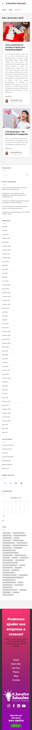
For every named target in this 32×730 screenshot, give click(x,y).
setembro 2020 (6, 420)
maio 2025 (5, 226)
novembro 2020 (6, 413)
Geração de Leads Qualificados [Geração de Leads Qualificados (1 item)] (10, 562)
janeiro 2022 (5, 374)
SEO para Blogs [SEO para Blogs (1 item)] (6, 592)
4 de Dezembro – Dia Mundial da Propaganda (16, 133)
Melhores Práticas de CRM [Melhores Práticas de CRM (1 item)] (9, 582)
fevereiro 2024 (6, 285)
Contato (16, 680)
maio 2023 (5, 316)
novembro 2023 (6, 296)
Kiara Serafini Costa (16, 100)
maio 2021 (5, 389)
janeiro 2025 (5, 242)
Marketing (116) (6, 460)
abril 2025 (4, 230)
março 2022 (5, 366)
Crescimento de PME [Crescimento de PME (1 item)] (22, 542)
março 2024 (5, 281)
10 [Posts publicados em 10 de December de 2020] (20, 507)
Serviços (16, 668)
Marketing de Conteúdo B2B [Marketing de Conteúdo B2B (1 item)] (9, 575)
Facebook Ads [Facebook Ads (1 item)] (6, 557)
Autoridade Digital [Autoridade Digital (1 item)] (7, 537)
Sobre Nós (16, 664)
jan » (3, 520)
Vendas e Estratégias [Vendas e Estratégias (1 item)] (8, 594)
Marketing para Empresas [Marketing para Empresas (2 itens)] (9, 579)
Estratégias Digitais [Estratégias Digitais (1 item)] (7, 555)
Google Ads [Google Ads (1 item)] (22, 565)
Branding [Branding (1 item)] (16, 537)
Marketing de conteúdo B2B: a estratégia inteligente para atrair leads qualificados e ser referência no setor (14, 195)
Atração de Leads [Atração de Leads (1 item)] (7, 535)
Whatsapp (16, 725)
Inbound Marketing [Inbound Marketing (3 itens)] (7, 567)
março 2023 (5, 323)
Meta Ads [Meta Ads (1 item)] (20, 582)
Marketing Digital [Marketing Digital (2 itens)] (23, 575)
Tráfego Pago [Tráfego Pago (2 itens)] (16, 592)
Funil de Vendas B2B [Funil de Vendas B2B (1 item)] (8, 560)
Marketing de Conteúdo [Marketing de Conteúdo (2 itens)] (8, 572)
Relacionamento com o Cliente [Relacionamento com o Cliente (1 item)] (10, 589)
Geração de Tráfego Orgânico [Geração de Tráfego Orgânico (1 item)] (10, 565)
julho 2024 (5, 265)
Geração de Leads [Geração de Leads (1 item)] (20, 560)
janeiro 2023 (5, 327)
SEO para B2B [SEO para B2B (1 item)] (23, 589)
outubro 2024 (6, 253)
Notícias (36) (5, 468)
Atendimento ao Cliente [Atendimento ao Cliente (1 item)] (18, 532)
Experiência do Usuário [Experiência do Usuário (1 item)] (20, 555)
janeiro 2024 (5, 288)
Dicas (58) (4, 453)
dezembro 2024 (6, 246)
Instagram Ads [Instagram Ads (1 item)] (18, 567)
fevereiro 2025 (6, 238)
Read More (8, 96)
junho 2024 (5, 269)
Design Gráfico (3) (7, 449)
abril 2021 (4, 393)
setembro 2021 (6, 378)
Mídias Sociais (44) (7, 464)
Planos (16, 672)
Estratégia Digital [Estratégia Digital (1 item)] (18, 547)
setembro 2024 (6, 257)
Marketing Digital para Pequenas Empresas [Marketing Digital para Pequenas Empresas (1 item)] (13, 577)
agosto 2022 (5, 347)
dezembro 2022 (6, 331)
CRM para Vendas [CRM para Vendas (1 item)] (7, 547)
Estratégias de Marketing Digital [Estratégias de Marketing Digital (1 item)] (10, 552)
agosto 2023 (5, 308)
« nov (3, 515)
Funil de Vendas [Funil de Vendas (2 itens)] (24, 557)
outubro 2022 (6, 339)
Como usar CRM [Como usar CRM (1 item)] (6, 540)
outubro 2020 (6, 417)
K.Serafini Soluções (16, 3)
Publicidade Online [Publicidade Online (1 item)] (7, 587)
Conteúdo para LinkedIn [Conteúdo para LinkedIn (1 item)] (8, 542)
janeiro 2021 (5, 405)
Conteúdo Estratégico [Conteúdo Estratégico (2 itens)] (18, 540)
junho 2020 (5, 428)
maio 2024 (5, 273)
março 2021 (5, 397)
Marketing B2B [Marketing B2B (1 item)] (15, 570)
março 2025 (5, 234)
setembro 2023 (6, 304)
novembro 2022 (6, 335)
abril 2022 (4, 362)
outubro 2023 (6, 300)
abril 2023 (4, 319)
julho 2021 (5, 382)
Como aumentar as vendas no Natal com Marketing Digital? (15, 47)
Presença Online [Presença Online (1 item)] (19, 584)
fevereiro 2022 (6, 370)
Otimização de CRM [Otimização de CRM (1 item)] (7, 584)
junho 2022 (5, 354)
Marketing (9, 25)
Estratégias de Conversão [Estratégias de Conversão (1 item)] (9, 550)
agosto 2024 (5, 261)
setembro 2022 (6, 343)
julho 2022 (5, 351)
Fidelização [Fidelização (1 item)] (14, 557)
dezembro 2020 (6, 409)
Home (16, 660)
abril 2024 (4, 277)
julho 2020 (5, 424)
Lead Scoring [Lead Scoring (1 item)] (6, 570)
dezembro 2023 (6, 292)
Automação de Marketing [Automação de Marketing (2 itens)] (20, 535)
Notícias (8, 112)
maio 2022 (5, 358)
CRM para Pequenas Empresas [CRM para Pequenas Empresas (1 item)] (20, 545)
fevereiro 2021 (6, 401)
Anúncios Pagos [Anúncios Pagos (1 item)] (6, 532)
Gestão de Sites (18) (7, 456)
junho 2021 (5, 386)
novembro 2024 (6, 250)
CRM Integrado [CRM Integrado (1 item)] (6, 545)
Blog (16, 676)
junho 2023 (5, 312)
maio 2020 (5, 432)
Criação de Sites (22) (7, 445)
